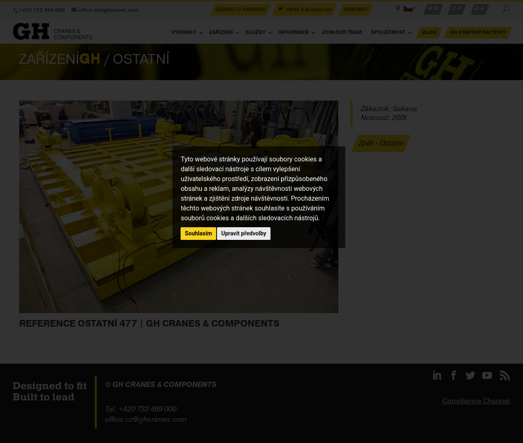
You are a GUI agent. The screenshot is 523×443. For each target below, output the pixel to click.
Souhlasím (198, 233)
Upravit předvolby (243, 233)
